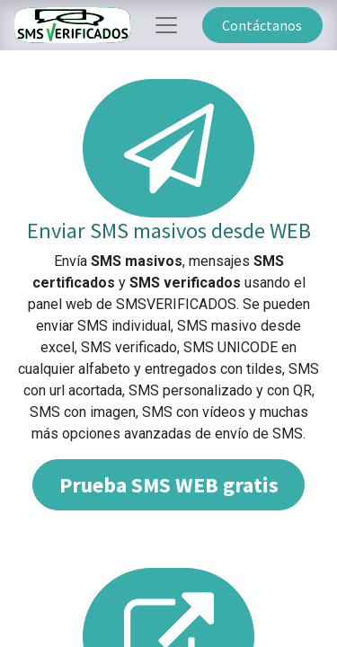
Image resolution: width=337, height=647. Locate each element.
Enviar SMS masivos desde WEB (169, 230)
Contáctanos (262, 25)
